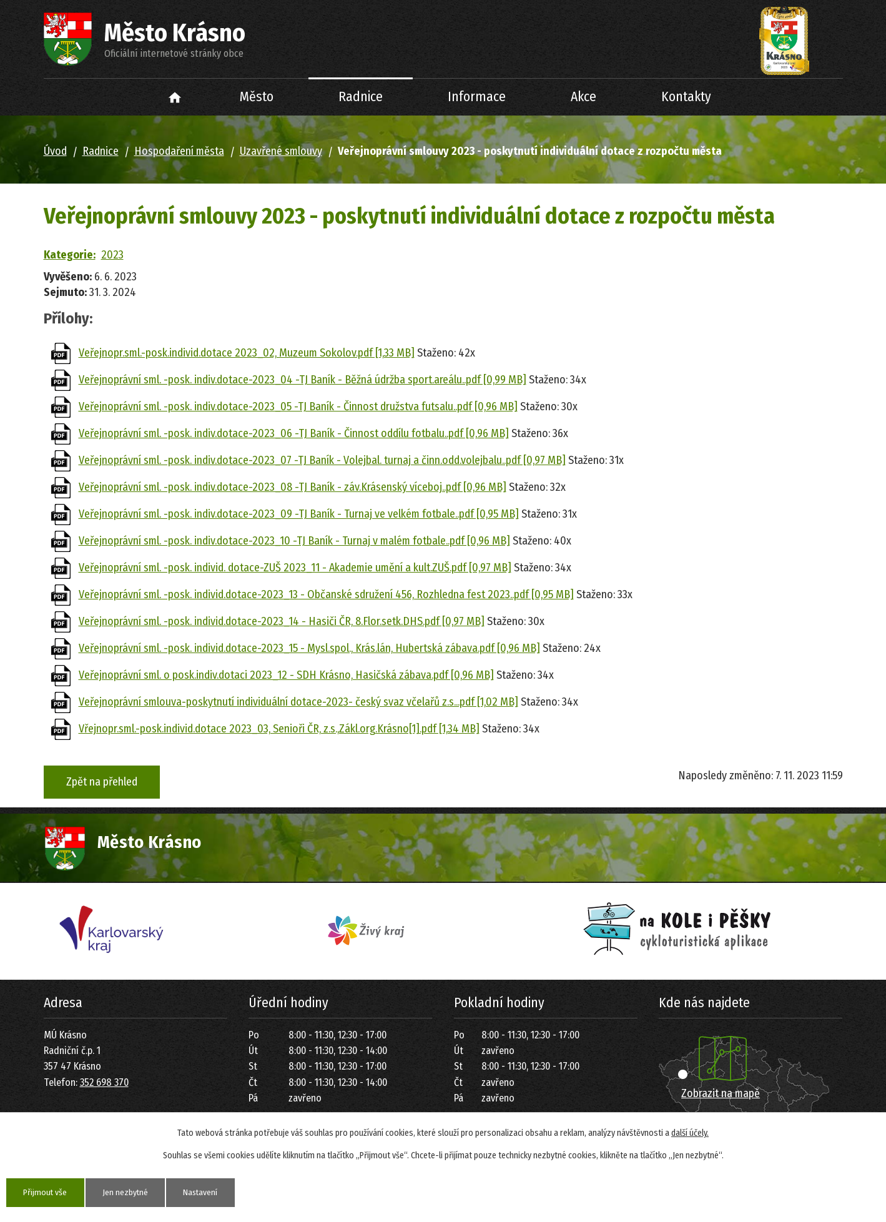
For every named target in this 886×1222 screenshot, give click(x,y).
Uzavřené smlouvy (281, 151)
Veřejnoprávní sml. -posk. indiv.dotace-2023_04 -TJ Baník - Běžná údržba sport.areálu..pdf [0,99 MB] (302, 380)
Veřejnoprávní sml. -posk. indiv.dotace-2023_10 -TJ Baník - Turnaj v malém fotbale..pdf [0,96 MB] (294, 541)
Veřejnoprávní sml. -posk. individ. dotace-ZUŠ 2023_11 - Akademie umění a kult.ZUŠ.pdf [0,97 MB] (295, 567)
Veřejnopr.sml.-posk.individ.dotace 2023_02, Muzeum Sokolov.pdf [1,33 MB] (247, 353)
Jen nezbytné (127, 1192)
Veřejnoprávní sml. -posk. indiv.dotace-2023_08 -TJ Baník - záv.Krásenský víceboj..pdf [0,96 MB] (292, 487)
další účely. (690, 1133)
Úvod (174, 97)
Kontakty (686, 97)
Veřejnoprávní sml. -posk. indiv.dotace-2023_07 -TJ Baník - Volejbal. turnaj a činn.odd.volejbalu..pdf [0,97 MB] (322, 460)
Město (256, 97)
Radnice (360, 97)
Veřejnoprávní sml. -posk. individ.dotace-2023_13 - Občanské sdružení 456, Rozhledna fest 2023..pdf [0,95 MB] (326, 594)
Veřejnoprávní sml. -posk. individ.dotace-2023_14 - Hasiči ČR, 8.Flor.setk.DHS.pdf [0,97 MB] (282, 621)
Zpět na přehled (101, 782)
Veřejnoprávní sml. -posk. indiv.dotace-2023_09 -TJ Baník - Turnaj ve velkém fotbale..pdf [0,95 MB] (299, 514)
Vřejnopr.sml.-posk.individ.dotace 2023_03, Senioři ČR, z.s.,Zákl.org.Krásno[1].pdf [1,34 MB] (279, 729)
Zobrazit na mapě (720, 1093)
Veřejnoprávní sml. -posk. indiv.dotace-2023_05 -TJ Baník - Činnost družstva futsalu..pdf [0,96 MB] (298, 406)
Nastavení (204, 1192)
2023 (112, 255)
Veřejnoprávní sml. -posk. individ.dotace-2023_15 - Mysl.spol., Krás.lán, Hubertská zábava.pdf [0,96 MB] (309, 648)
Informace (477, 97)
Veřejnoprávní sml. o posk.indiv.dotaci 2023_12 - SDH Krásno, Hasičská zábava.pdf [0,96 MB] (286, 675)
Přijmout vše (46, 1192)
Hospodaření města (179, 151)
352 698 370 (104, 1082)
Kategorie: (70, 255)
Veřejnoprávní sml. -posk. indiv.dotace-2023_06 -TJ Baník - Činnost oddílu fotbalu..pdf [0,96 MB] (294, 433)
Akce (583, 97)
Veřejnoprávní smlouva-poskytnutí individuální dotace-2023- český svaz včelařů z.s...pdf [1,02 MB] (298, 702)
